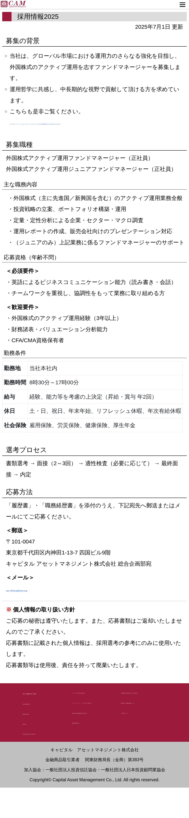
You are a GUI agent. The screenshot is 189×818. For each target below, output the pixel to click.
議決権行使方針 (40, 743)
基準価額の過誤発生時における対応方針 (143, 718)
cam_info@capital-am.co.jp (59, 603)
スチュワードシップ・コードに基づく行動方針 (92, 738)
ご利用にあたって (141, 758)
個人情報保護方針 (43, 732)
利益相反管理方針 (92, 778)
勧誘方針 (33, 753)
